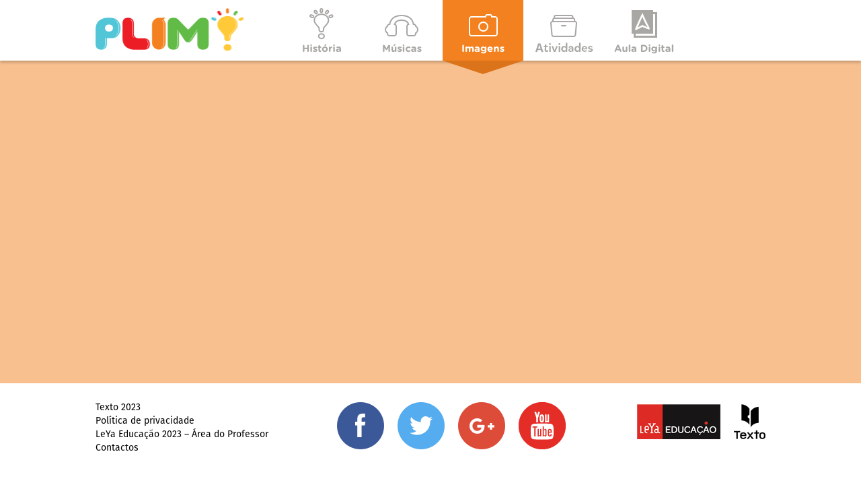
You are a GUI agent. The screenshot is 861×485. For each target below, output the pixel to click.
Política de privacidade (145, 420)
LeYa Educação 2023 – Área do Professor (182, 434)
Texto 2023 (118, 407)
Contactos (117, 447)
